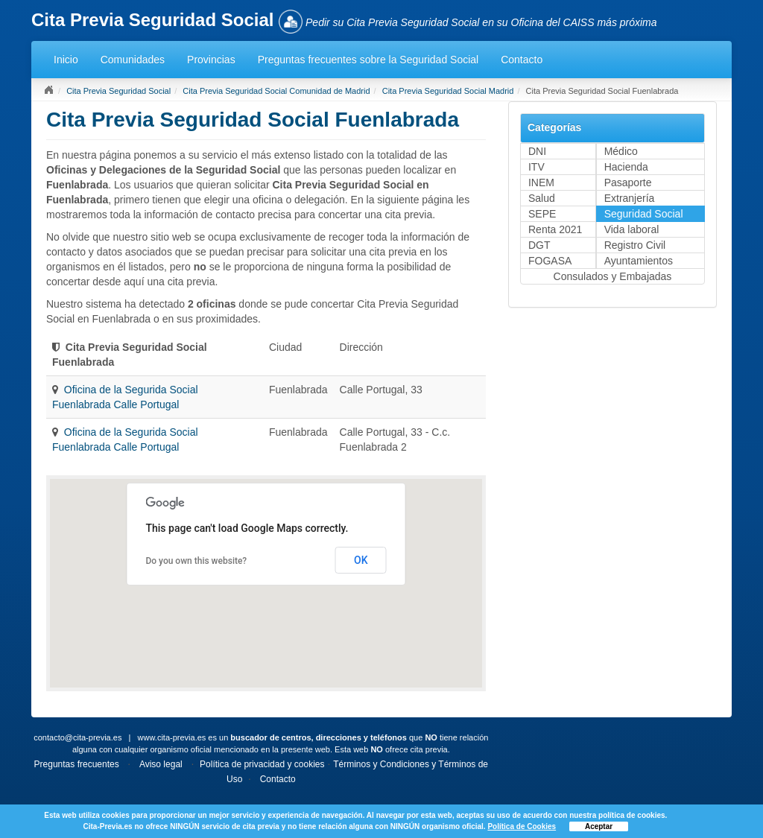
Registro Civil (634, 245)
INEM (541, 182)
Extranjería (629, 198)
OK (361, 560)
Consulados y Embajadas (613, 276)
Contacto (521, 60)
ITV (536, 167)
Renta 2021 (555, 229)
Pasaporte (628, 182)
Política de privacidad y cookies (262, 764)
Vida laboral (631, 229)
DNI (537, 151)
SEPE (542, 214)
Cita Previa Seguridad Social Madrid (448, 90)
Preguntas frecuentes (76, 764)
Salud (541, 198)
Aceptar (598, 826)
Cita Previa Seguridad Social (118, 90)
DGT (539, 245)
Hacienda (626, 167)
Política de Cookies (521, 826)
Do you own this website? (196, 561)
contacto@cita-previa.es (77, 737)
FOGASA (550, 261)
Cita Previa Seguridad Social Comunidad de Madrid (276, 90)
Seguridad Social (643, 214)
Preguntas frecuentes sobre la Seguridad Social (368, 60)
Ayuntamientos (638, 261)
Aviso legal (161, 764)
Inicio (66, 60)
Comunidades (133, 60)
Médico (621, 151)
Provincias (211, 60)
